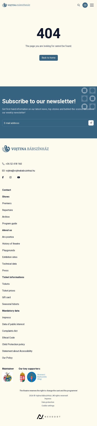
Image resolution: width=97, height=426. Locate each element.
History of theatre (11, 243)
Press (5, 270)
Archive (6, 217)
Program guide (9, 223)
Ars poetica (8, 237)
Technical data (9, 264)
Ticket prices (8, 290)
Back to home (48, 58)
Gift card (6, 297)
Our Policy (7, 358)
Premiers (7, 203)
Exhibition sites (9, 257)
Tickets (6, 284)
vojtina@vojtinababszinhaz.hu (18, 171)
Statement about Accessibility (17, 351)
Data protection (48, 402)
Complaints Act (9, 331)
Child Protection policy (13, 344)
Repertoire (7, 210)
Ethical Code (8, 337)
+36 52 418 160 (12, 164)
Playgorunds (8, 250)
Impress (6, 317)
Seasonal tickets (10, 304)
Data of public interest (13, 324)
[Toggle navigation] (91, 5)
